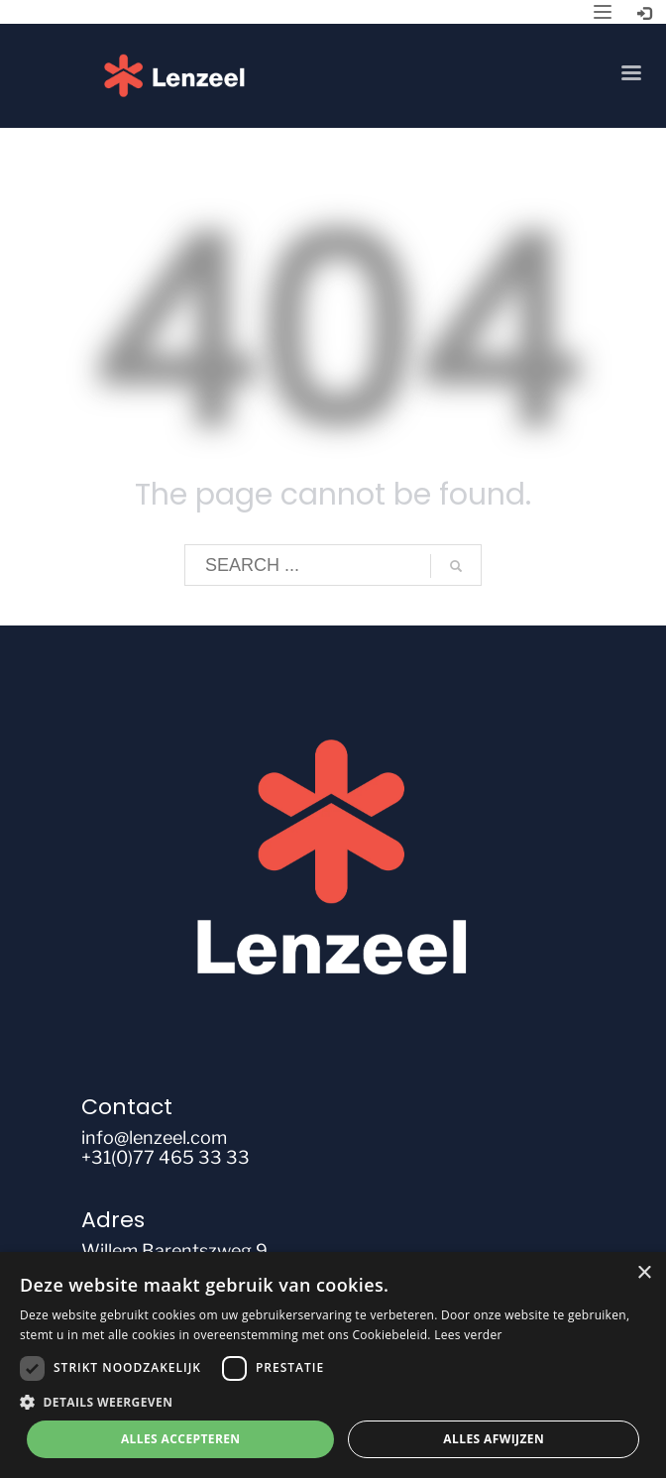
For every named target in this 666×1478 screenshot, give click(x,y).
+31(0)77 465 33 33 (165, 1157)
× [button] (643, 1273)
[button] (333, 1402)
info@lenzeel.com (154, 1137)
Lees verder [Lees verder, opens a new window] (468, 1334)
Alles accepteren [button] (181, 1438)
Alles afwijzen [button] (493, 1438)
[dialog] (333, 1365)
